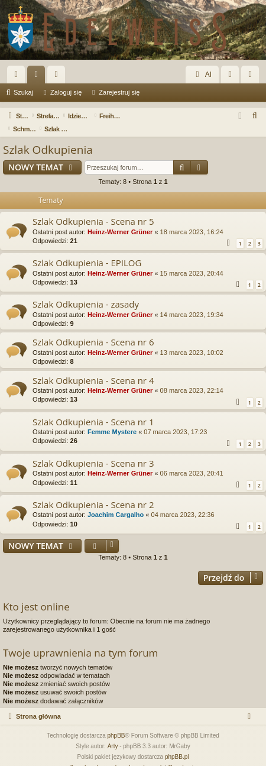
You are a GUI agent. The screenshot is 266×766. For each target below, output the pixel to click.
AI (202, 74)
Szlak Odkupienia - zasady (86, 291)
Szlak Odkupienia (48, 136)
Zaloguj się (66, 92)
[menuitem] (255, 115)
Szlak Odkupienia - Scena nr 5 (93, 208)
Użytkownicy (58, 76)
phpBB (116, 722)
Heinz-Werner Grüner (120, 218)
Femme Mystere (112, 418)
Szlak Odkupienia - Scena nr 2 (93, 491)
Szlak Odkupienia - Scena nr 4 (93, 367)
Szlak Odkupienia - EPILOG (87, 250)
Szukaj (23, 92)
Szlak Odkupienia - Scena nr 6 (93, 329)
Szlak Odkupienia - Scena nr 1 (93, 409)
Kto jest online (36, 593)
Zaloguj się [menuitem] (232, 76)
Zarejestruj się (119, 92)
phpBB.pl (177, 744)
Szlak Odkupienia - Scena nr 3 (93, 450)
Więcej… (18, 76)
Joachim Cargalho (115, 501)
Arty (113, 733)
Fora (38, 76)
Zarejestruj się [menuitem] (252, 76)
